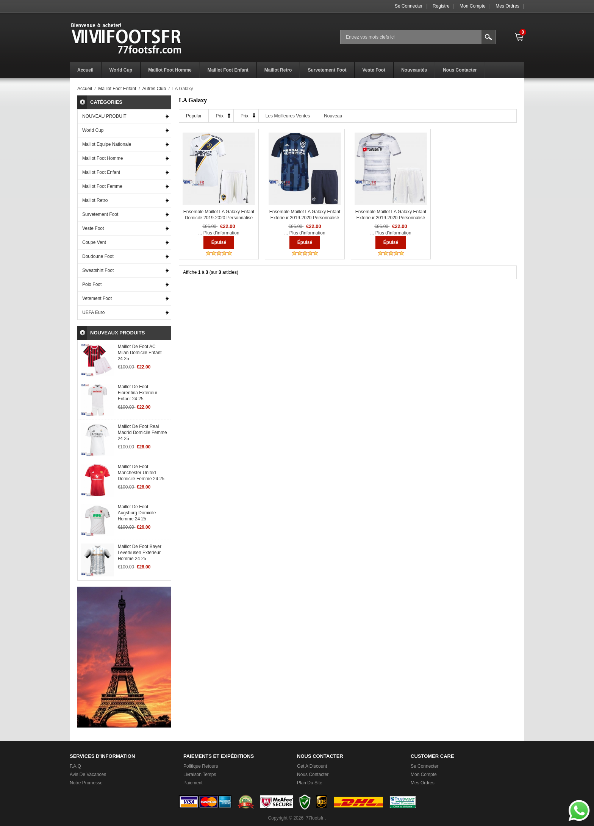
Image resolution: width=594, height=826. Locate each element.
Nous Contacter (312, 774)
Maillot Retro (95, 200)
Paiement (193, 782)
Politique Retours (200, 766)
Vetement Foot (97, 298)
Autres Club (154, 88)
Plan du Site (309, 782)
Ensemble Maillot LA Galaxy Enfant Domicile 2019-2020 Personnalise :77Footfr (218, 217)
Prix (220, 116)
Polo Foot (92, 284)
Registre (441, 6)
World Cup (92, 130)
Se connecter (408, 6)
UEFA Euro (93, 312)
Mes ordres (507, 6)
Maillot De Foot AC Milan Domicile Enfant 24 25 (140, 352)
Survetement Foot (100, 214)
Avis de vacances (88, 774)
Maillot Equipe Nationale (106, 144)
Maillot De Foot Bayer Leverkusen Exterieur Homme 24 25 (139, 552)
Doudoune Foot (98, 256)
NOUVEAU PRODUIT (104, 116)
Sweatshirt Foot (98, 270)
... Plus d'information (218, 233)
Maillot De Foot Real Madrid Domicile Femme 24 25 (142, 432)
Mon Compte (473, 6)
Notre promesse (86, 782)
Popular (194, 116)
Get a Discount (312, 766)
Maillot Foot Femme (102, 186)
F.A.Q (75, 766)
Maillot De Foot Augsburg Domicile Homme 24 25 (137, 513)
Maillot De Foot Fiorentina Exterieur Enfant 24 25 (138, 392)
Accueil (84, 88)
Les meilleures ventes (288, 116)
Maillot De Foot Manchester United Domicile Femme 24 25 (141, 472)
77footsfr (315, 818)
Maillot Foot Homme (102, 158)
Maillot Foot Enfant (117, 88)
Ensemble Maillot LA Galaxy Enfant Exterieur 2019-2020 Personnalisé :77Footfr (304, 217)
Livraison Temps (199, 774)
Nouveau (333, 116)
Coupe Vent (94, 242)
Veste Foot (93, 228)
